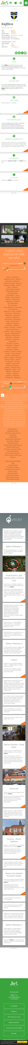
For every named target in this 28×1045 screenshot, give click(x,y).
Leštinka (12, 327)
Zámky (13, 410)
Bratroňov (9, 281)
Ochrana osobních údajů (14, 1028)
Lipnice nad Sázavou (12, 329)
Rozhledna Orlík (12, 431)
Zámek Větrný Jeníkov (12, 453)
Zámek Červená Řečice (12, 469)
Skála (12, 359)
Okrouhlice (9, 345)
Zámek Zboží (13, 465)
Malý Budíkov (15, 333)
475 (12, 43)
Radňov (7, 355)
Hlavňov (8, 299)
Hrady (7, 410)
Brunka (18, 283)
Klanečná (16, 313)
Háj (12, 297)
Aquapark (23, 395)
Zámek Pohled (12, 473)
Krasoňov (9, 323)
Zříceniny (20, 410)
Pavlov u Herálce (12, 347)
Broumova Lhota (9, 283)
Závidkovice (9, 378)
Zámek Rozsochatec (12, 477)
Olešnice (17, 345)
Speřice (8, 363)
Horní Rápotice (9, 307)
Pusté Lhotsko (16, 353)
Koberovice (8, 315)
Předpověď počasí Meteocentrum (15, 1039)
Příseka (19, 351)
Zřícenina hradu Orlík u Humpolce (13, 434)
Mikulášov (9, 337)
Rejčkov (11, 357)
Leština (6, 327)
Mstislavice (12, 341)
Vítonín (9, 374)
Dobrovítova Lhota (12, 291)
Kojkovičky (15, 317)
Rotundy (21, 414)
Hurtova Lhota (13, 309)
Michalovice (16, 335)
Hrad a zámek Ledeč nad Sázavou (12, 456)
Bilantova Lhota (9, 279)
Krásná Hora (15, 321)
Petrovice (9, 349)
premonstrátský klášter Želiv (13, 462)
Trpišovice (8, 370)
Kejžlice (7, 24)
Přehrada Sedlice (12, 451)
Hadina (7, 297)
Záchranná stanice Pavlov (12, 449)
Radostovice (16, 355)
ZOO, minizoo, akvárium (12, 395)
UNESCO (4, 399)
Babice (8, 277)
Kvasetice (9, 325)
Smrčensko (9, 361)
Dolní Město (10, 295)
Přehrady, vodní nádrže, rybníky (14, 402)
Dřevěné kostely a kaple (10, 414)
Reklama (14, 1011)
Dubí (17, 295)
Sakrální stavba (20, 425)
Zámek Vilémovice (13, 447)
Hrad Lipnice (12, 429)
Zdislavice (17, 378)
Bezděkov (15, 277)
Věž (19, 370)
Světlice (7, 367)
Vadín (15, 370)
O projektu (14, 1006)
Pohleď (13, 351)
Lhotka (19, 327)
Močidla (16, 337)
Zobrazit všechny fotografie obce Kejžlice (14, 244)
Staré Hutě (15, 363)
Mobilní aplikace (14, 1022)
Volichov (15, 374)
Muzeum (22, 421)
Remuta (18, 357)
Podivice (6, 351)
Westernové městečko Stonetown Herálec (12, 440)
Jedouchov (7, 311)
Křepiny (16, 323)
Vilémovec (15, 372)
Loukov (7, 333)
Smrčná (16, 361)
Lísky (12, 331)
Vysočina (13, 30)
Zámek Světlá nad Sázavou (13, 445)
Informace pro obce (14, 1017)
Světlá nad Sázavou (12, 365)
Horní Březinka (12, 303)
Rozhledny (23, 406)
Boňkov (18, 279)
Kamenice (8, 313)
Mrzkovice (16, 339)
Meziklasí (8, 335)
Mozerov (8, 339)
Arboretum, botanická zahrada (10, 406)
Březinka (16, 281)
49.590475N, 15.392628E (17, 35)
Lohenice (18, 331)
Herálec (17, 297)
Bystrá (13, 285)
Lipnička (6, 331)
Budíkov (7, 285)
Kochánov (17, 315)
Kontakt (14, 1033)
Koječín (8, 317)
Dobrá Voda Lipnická (12, 289)
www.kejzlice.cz (15, 47)
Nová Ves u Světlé (12, 343)
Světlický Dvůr (15, 367)
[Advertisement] (14, 208)
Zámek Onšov (12, 471)
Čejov (9, 287)
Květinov (16, 325)
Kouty (8, 321)
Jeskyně (6, 417)
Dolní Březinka (12, 293)
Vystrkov (8, 376)
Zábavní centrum (8, 425)
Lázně (12, 417)
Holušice (16, 301)
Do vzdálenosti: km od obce (12, 263)
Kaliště (19, 311)
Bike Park (6, 421)
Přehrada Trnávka (12, 467)
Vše (3, 395)
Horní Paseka (12, 305)
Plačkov (16, 349)
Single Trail (14, 421)
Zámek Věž (13, 437)
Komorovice (8, 319)
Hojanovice (9, 301)
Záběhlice (16, 376)
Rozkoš (7, 359)
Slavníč (17, 359)
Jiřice (13, 311)
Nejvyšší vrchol (20, 417)
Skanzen (24, 399)
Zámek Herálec (13, 443)
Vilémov (8, 372)
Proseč (7, 353)
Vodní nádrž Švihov (12, 475)
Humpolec (13, 33)
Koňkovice (17, 319)
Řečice (6, 357)
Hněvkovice (15, 299)
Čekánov (15, 287)
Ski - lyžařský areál (14, 399)
